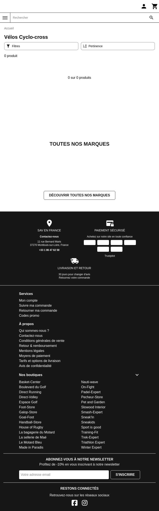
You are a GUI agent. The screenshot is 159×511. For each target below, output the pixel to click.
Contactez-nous (49, 236)
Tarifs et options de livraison (39, 361)
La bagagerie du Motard (37, 432)
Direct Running (30, 392)
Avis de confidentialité (35, 366)
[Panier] (154, 6)
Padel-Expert (91, 392)
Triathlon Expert (93, 442)
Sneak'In (87, 417)
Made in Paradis (31, 447)
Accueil (9, 28)
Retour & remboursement (38, 346)
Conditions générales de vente (41, 340)
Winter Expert (91, 447)
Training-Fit (89, 432)
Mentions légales (31, 351)
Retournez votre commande (74, 277)
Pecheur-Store (92, 397)
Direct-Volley (28, 397)
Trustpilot (110, 255)
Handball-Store (30, 422)
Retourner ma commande (38, 310)
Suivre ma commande (35, 305)
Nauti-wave (89, 382)
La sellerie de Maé (33, 437)
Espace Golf (28, 402)
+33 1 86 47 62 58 (49, 250)
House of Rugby (31, 427)
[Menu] (5, 18)
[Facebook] (74, 503)
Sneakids (88, 422)
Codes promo (29, 315)
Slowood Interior (93, 407)
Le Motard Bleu (30, 442)
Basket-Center (30, 382)
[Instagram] (84, 503)
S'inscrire (125, 474)
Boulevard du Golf (32, 387)
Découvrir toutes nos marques (79, 195)
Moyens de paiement (34, 356)
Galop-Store (28, 412)
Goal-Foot (26, 417)
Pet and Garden (93, 402)
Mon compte (28, 300)
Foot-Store (27, 407)
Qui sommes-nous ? (34, 330)
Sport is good (91, 427)
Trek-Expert (90, 437)
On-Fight (87, 387)
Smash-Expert (91, 412)
